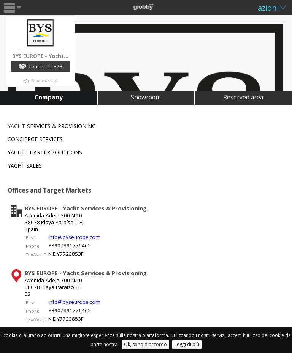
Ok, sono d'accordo (145, 344)
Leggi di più (187, 344)
